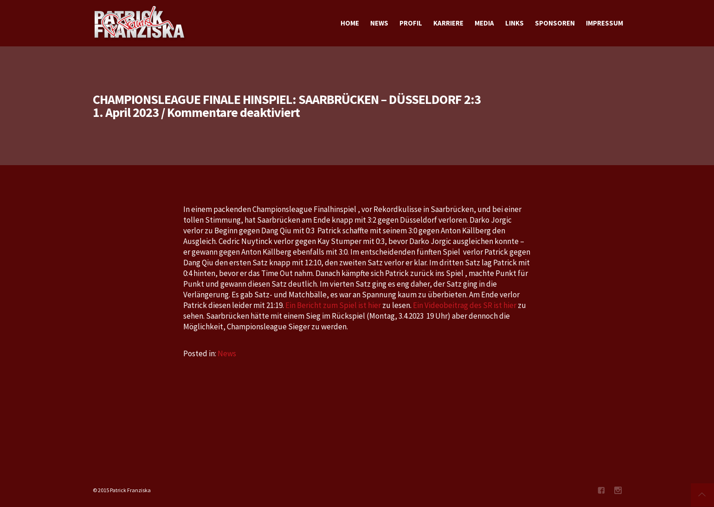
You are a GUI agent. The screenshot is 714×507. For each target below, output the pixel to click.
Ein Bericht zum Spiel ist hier (333, 305)
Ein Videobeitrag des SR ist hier (464, 305)
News (227, 353)
